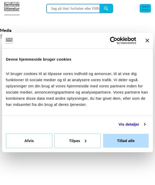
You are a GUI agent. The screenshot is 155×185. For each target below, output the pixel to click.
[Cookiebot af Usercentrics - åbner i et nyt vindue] (113, 40)
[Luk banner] (147, 40)
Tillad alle (126, 140)
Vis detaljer (129, 124)
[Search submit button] (106, 8)
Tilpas (77, 140)
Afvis (29, 140)
